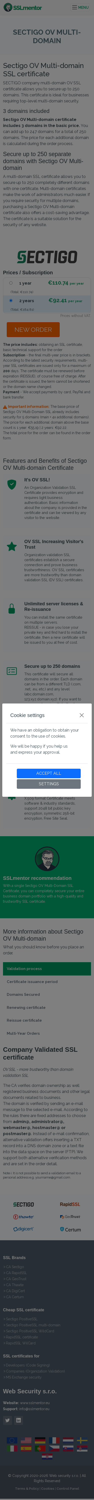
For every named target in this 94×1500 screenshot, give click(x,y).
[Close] (82, 715)
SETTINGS (49, 783)
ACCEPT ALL (48, 773)
